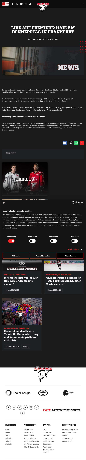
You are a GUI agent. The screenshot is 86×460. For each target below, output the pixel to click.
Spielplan (9, 438)
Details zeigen (73, 249)
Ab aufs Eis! (47, 432)
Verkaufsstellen (30, 438)
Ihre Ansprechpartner (70, 429)
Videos (7, 432)
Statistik (8, 444)
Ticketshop (28, 429)
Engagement (47, 438)
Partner (64, 435)
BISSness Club (67, 438)
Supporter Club (67, 441)
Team (7, 435)
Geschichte (47, 444)
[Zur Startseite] (43, 8)
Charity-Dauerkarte (31, 447)
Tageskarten (28, 432)
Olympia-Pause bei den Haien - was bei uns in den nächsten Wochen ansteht (63, 281)
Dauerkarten (29, 435)
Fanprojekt (47, 447)
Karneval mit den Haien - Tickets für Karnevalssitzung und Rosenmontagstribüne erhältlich (21, 336)
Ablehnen (16, 256)
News (7, 429)
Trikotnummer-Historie (49, 451)
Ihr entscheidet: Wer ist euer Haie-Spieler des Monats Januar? (21, 281)
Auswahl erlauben (43, 256)
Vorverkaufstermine (31, 441)
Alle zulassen (70, 256)
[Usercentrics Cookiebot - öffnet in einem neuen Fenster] (73, 203)
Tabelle (8, 441)
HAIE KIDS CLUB (49, 435)
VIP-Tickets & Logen (31, 444)
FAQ (44, 429)
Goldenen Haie (48, 441)
